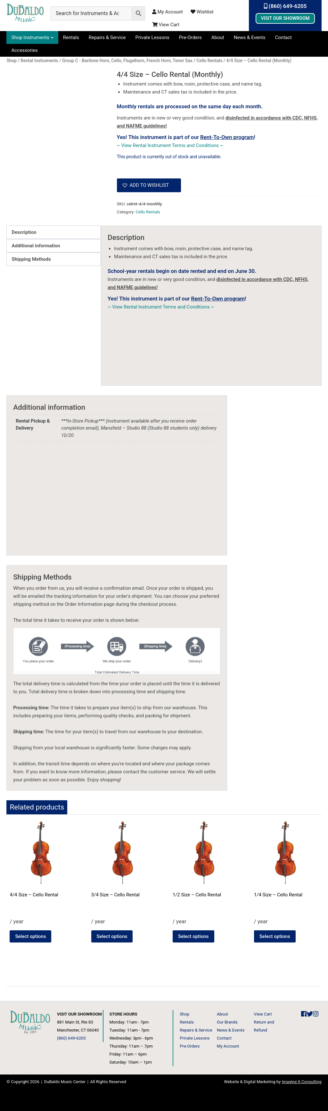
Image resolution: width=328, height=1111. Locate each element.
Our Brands (227, 1022)
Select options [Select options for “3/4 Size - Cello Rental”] (112, 936)
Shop (184, 1014)
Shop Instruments (30, 37)
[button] (149, 185)
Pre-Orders (190, 37)
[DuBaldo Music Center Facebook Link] (304, 1014)
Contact (283, 37)
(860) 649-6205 (285, 6)
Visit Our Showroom (285, 18)
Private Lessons (152, 37)
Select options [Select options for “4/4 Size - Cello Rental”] (30, 936)
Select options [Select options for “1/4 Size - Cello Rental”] (274, 936)
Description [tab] (24, 232)
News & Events (250, 37)
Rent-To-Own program (227, 137)
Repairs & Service (107, 37)
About (217, 37)
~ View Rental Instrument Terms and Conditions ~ (170, 145)
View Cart (165, 25)
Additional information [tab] (36, 246)
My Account (167, 12)
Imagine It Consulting (302, 1081)
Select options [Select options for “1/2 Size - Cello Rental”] (193, 936)
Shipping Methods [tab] (31, 259)
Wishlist (202, 12)
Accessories (24, 50)
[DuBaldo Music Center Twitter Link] (310, 1014)
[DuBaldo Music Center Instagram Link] (315, 1014)
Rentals (71, 37)
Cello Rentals (147, 212)
